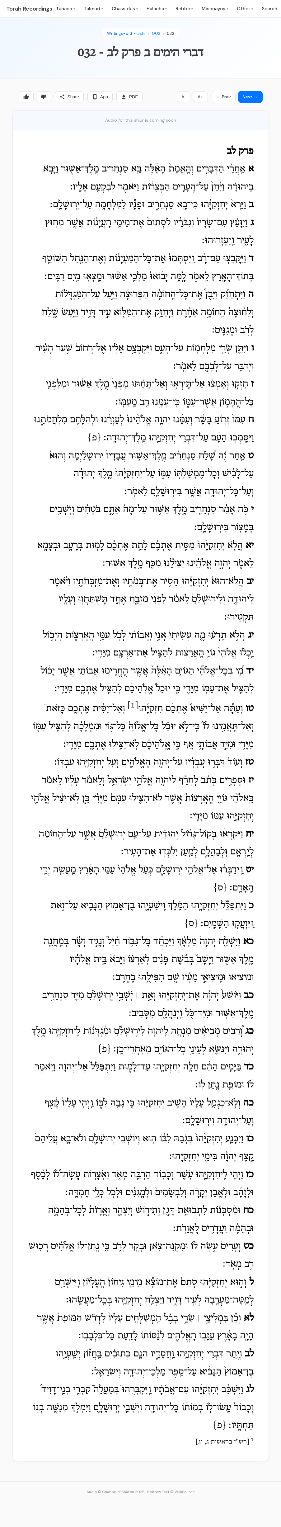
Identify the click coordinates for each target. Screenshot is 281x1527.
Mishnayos (215, 9)
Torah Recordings (29, 8)
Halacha (157, 9)
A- (183, 96)
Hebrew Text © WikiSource (170, 1491)
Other (245, 9)
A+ (200, 96)
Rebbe (184, 9)
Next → (250, 97)
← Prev (223, 97)
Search (269, 9)
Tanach (65, 9)
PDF (129, 97)
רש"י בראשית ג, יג (222, 1442)
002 (156, 33)
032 (170, 33)
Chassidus (125, 9)
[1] (133, 705)
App (100, 97)
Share (69, 97)
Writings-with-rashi (126, 33)
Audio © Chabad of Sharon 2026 (116, 1491)
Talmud (93, 9)
